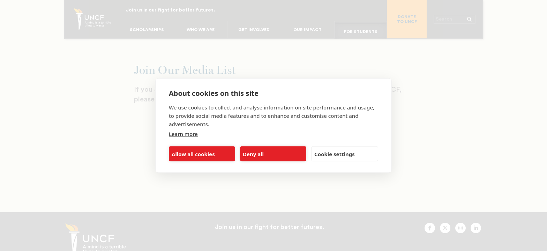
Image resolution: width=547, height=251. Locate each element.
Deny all (253, 153)
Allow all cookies (193, 153)
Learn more (183, 133)
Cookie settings (334, 153)
